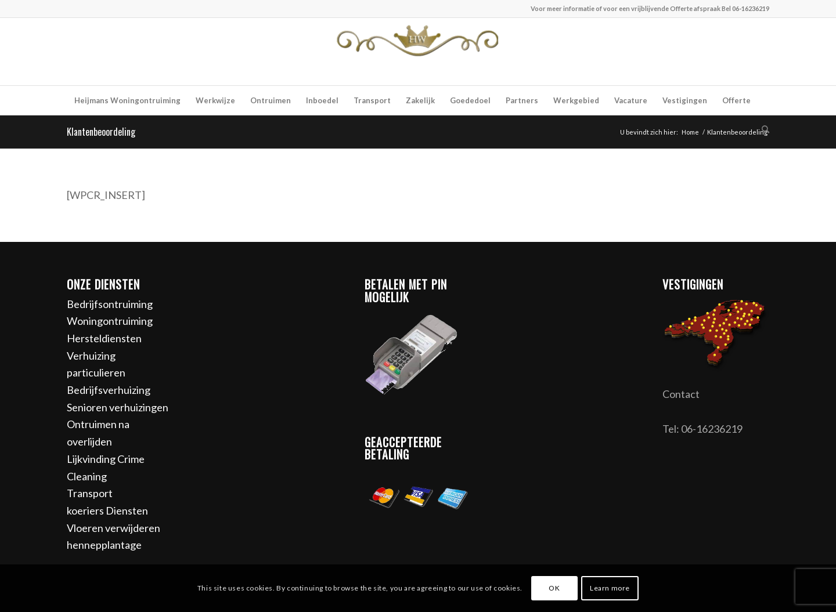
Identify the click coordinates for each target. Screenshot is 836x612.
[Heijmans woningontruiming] (418, 51)
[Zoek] (761, 129)
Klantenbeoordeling (101, 132)
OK (554, 588)
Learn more (610, 588)
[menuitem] (127, 100)
